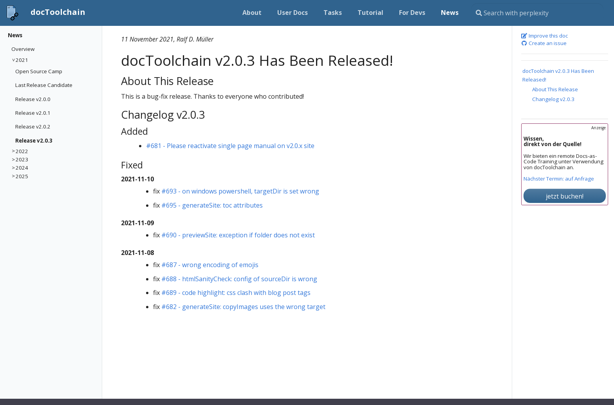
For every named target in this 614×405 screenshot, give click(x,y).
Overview (22, 48)
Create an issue (544, 43)
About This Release (555, 89)
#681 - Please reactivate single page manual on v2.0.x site (230, 145)
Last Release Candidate (43, 85)
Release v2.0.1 (33, 112)
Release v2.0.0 (33, 99)
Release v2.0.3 (33, 140)
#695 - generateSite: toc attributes (212, 205)
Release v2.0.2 (33, 126)
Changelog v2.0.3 (553, 99)
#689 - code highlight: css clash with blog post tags (236, 292)
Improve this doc (544, 36)
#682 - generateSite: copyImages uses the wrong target (243, 306)
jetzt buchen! (564, 196)
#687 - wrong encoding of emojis (209, 264)
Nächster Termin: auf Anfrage (559, 179)
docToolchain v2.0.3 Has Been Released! (558, 75)
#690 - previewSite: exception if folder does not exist (238, 235)
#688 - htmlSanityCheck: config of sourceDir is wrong (239, 279)
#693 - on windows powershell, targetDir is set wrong (240, 191)
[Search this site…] (537, 13)
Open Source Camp (38, 71)
